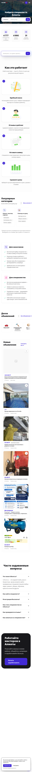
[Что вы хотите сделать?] (26, 2)
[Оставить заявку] (28, 53)
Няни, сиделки (22, 221)
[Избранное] (26, 351)
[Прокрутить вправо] (21, 203)
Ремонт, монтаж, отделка (8, 214)
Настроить (16, 765)
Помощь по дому (23, 213)
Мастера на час (22, 216)
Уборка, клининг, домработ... (23, 218)
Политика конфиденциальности (9, 768)
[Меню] (29, 2)
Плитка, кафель (7, 222)
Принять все (7, 765)
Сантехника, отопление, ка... (8, 220)
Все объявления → (26, 316)
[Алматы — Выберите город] (6, 19)
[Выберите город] (23, 2)
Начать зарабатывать (13, 662)
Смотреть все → (24, 344)
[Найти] (18, 19)
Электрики (6, 217)
